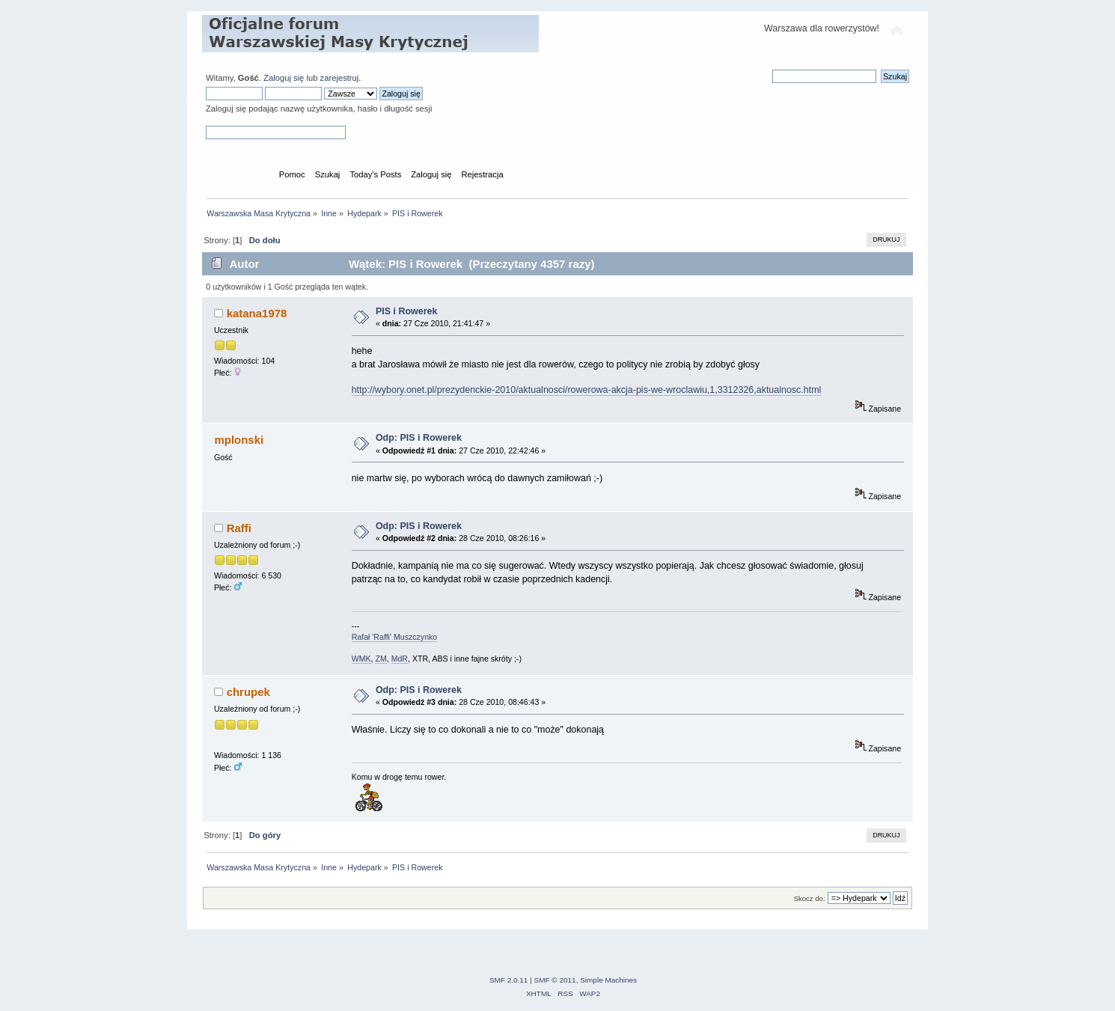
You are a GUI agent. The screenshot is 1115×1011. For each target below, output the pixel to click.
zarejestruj (339, 77)
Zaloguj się (283, 77)
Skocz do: (809, 898)
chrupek (248, 691)
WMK (361, 658)
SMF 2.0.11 (508, 980)
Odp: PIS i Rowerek (419, 438)
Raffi (239, 528)
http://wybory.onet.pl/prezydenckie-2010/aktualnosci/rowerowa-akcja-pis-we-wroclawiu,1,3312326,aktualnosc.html (587, 390)
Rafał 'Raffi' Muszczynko (395, 636)
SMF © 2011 (555, 980)
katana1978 (257, 313)
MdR (399, 658)
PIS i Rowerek (406, 311)
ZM (380, 658)
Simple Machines (608, 980)
